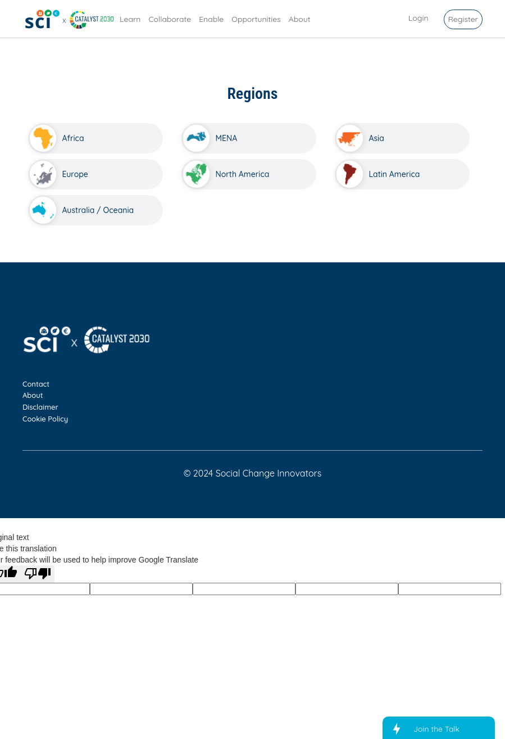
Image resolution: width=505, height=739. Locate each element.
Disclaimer (40, 406)
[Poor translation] (37, 574)
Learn (130, 19)
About (300, 19)
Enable (211, 19)
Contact (35, 383)
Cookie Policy (45, 418)
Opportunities (256, 19)
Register (463, 19)
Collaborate (169, 19)
